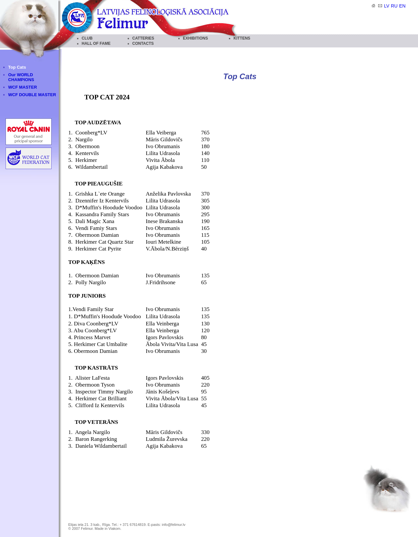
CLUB (87, 38)
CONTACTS (143, 43)
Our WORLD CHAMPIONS (21, 77)
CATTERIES (143, 38)
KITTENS (241, 38)
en (402, 6)
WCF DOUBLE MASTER (32, 94)
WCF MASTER (22, 87)
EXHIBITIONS (195, 38)
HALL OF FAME (96, 43)
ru (394, 6)
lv (386, 6)
